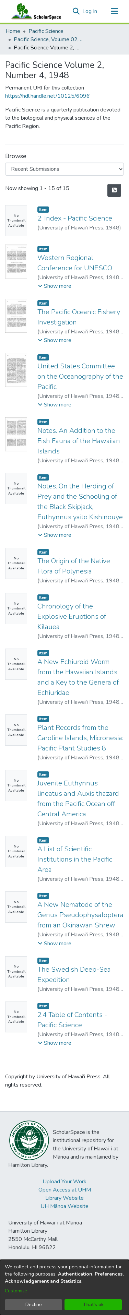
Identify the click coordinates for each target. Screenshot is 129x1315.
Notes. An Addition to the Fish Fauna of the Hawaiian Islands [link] (78, 441)
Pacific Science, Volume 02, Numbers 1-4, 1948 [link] (48, 39)
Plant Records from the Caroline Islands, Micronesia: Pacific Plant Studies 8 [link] (80, 738)
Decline (33, 1304)
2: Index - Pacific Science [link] (74, 218)
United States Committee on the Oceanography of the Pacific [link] (80, 376)
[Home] (34, 11)
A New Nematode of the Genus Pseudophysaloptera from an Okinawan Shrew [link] (80, 915)
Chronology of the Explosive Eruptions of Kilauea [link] (71, 616)
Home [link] (12, 31)
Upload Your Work (64, 1181)
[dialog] (64, 1287)
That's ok (93, 1304)
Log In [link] (90, 11)
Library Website (64, 1198)
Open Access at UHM (64, 1190)
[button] (76, 11)
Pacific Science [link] (45, 31)
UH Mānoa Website (64, 1206)
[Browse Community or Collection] (64, 169)
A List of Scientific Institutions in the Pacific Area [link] (74, 859)
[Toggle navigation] (114, 11)
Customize (16, 1291)
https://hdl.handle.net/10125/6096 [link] (47, 96)
